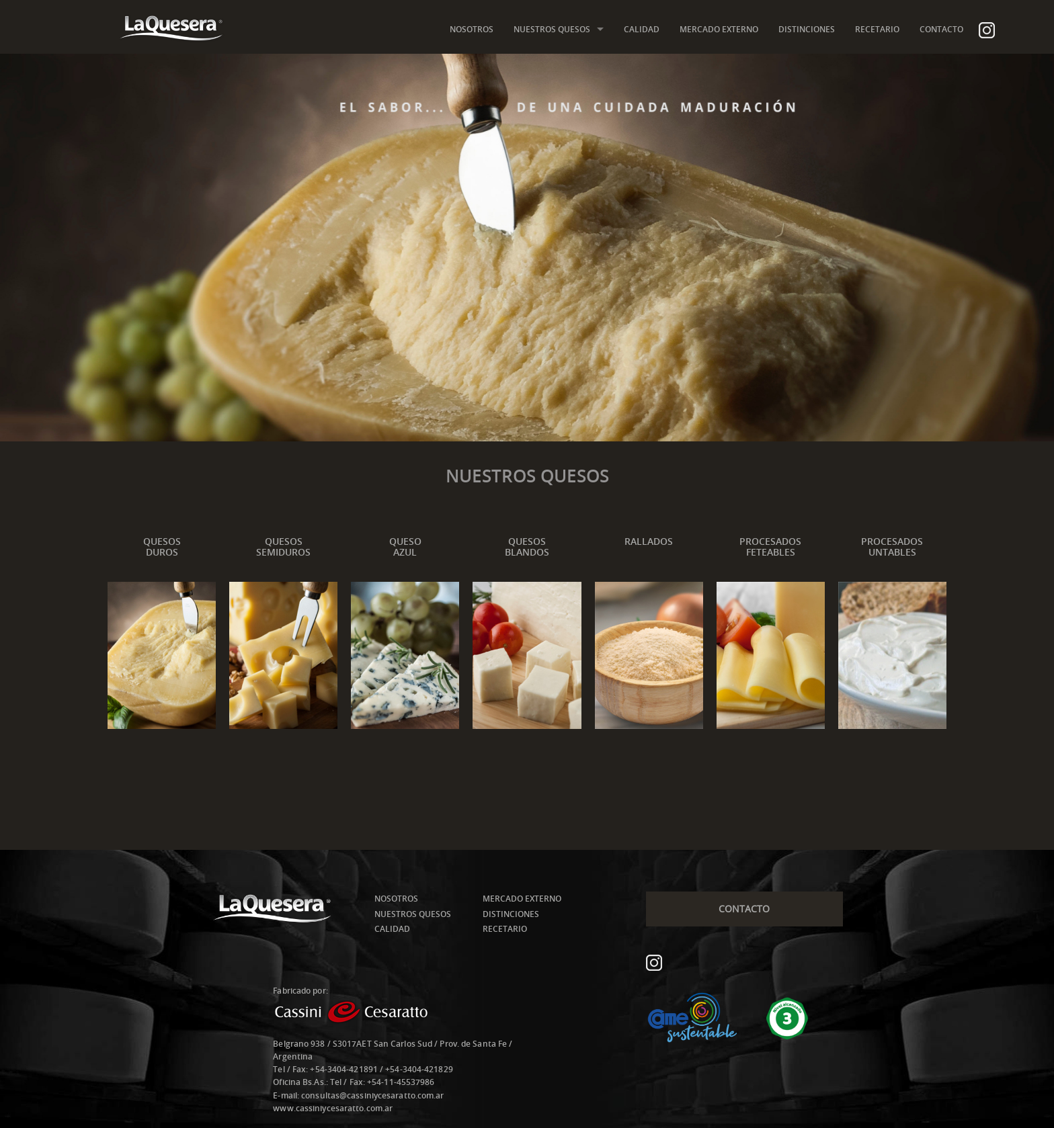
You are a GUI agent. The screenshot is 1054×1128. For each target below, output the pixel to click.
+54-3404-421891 (344, 1069)
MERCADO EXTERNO (719, 29)
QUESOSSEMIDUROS (283, 546)
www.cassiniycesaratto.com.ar (333, 1108)
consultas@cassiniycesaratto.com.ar (372, 1095)
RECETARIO (877, 29)
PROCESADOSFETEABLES (770, 546)
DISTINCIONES (806, 29)
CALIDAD (641, 29)
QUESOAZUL (405, 546)
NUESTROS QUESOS (552, 29)
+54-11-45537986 (401, 1082)
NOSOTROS (471, 29)
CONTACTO (941, 29)
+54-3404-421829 (419, 1069)
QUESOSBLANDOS (527, 546)
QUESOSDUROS (162, 546)
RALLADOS (648, 541)
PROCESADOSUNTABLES (892, 546)
